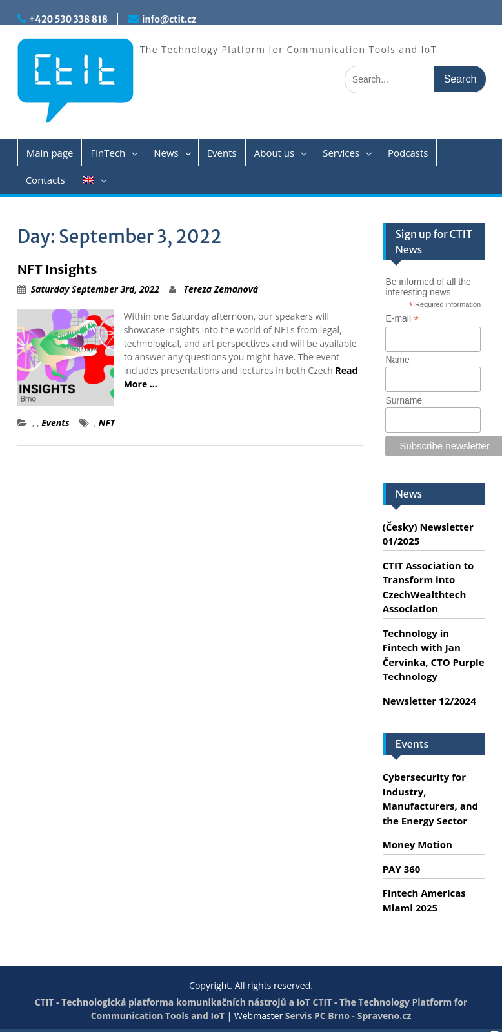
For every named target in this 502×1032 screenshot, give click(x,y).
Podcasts (408, 152)
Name (397, 360)
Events (222, 152)
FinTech (107, 152)
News (166, 152)
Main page (50, 152)
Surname (403, 400)
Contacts (45, 179)
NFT (107, 422)
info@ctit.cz (169, 19)
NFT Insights (57, 269)
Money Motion (417, 844)
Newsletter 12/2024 (429, 700)
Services (341, 152)
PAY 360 (402, 868)
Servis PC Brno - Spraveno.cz (348, 1015)
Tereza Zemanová (221, 289)
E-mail (402, 319)
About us (274, 152)
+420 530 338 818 (68, 19)
